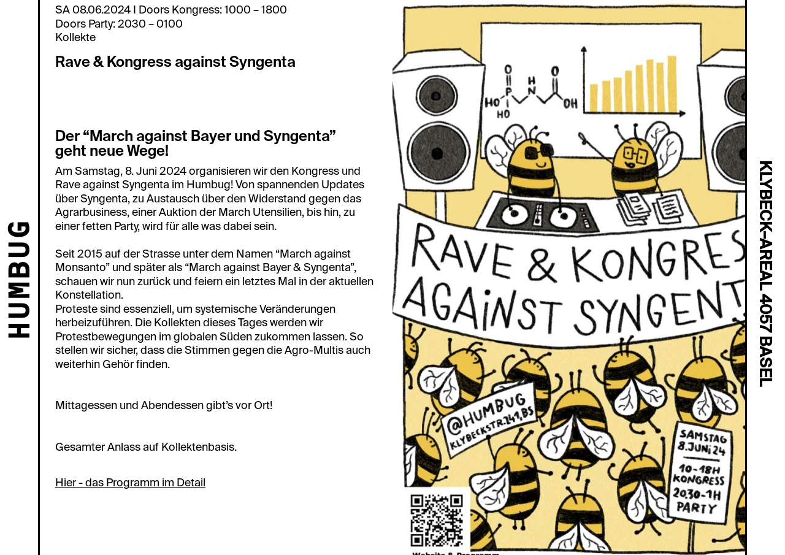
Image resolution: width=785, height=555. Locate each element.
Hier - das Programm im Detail (130, 482)
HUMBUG (22, 281)
